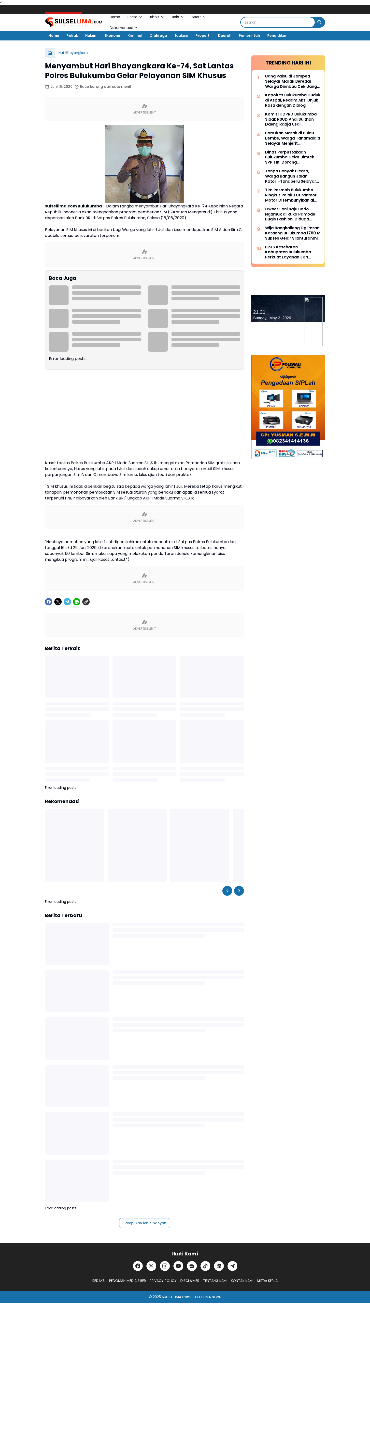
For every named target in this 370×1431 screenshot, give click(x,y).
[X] (58, 601)
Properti (203, 35)
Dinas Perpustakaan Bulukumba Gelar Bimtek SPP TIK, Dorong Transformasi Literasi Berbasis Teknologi (289, 157)
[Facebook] (48, 601)
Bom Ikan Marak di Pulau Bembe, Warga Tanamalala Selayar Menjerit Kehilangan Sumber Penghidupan (292, 138)
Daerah (224, 35)
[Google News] (192, 1266)
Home (115, 16)
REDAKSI (98, 1280)
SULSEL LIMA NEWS (206, 1296)
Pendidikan (277, 35)
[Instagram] (165, 1266)
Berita (135, 16)
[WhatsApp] (76, 601)
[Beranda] (50, 53)
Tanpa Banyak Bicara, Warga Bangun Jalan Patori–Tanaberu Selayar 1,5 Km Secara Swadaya (290, 176)
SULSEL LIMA (171, 1296)
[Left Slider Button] (227, 891)
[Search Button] (320, 22)
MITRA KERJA (267, 1280)
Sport (199, 16)
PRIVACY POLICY (163, 1280)
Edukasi (181, 35)
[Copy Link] (86, 601)
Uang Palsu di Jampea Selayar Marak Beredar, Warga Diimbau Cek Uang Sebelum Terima (291, 81)
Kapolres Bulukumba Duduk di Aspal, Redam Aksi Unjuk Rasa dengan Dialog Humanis (292, 100)
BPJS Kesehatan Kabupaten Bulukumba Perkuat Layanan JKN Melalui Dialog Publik (288, 252)
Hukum (91, 35)
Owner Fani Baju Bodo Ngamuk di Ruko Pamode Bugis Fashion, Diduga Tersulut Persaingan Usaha (292, 214)
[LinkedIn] (219, 1266)
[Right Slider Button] (239, 891)
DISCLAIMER (189, 1280)
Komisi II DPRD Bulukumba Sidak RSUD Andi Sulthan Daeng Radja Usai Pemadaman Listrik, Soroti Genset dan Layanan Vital (291, 119)
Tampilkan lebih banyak (144, 1223)
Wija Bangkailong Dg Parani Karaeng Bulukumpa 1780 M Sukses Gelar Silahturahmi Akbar (292, 233)
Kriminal (135, 35)
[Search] (278, 22)
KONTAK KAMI (242, 1280)
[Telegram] (67, 601)
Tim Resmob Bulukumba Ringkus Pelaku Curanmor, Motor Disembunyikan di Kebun (291, 195)
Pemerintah (249, 35)
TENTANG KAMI (215, 1280)
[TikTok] (205, 1266)
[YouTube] (178, 1266)
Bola (178, 16)
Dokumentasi (124, 27)
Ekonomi (112, 35)
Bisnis (157, 16)
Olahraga (158, 35)
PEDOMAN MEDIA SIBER (127, 1280)
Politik (72, 35)
